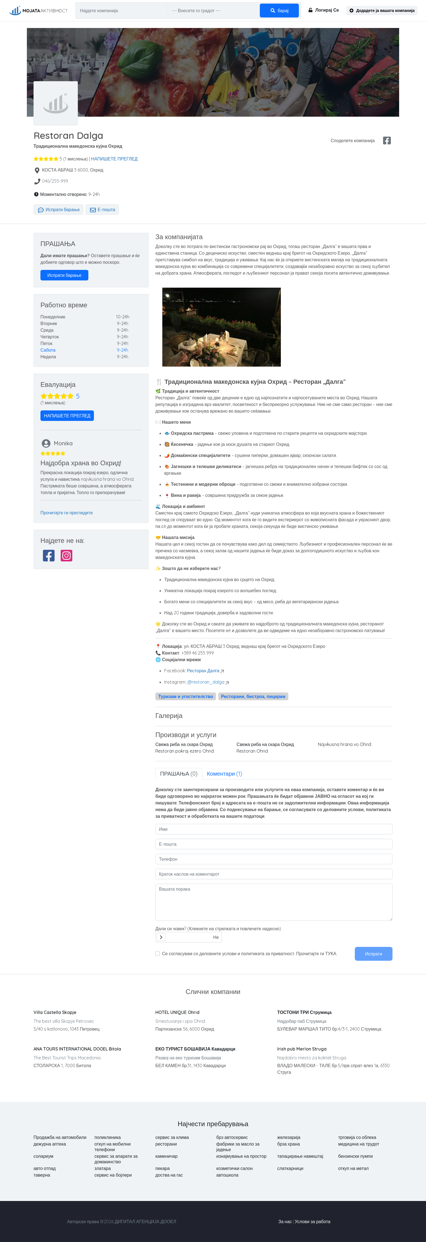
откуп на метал (353, 1168)
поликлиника (107, 1137)
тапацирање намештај (300, 1156)
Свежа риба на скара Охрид (184, 744)
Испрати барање (58, 209)
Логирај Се (323, 10)
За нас (285, 1221)
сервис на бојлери (113, 1175)
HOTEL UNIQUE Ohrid (177, 1012)
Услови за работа (312, 1221)
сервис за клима (172, 1137)
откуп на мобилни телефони (112, 1146)
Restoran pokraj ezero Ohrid (184, 751)
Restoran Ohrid (252, 751)
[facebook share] (386, 140)
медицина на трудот (358, 1144)
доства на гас (169, 1175)
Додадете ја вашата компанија (382, 10)
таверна (42, 1175)
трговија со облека (357, 1137)
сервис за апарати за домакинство (116, 1158)
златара (102, 1168)
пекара (162, 1168)
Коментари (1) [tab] (224, 773)
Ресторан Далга (203, 670)
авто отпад (45, 1168)
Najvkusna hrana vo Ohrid (344, 744)
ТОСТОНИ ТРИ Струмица (304, 1012)
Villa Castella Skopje (55, 1012)
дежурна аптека (50, 1144)
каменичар (166, 1156)
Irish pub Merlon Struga (302, 1049)
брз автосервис (232, 1137)
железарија (288, 1137)
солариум (43, 1156)
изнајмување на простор (241, 1156)
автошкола (227, 1175)
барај (279, 10)
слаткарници (290, 1168)
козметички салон (234, 1168)
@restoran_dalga (205, 682)
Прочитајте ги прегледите (66, 512)
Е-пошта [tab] (102, 209)
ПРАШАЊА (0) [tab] (178, 773)
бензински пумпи (355, 1156)
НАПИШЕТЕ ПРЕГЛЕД (114, 159)
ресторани (166, 1144)
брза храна (288, 1144)
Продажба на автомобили (60, 1137)
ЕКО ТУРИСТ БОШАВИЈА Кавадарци (195, 1049)
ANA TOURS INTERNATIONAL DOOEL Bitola (77, 1049)
